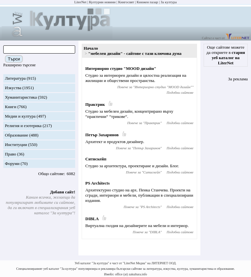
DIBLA (92, 218)
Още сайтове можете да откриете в (226, 55)
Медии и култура (20, 116)
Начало (91, 48)
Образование (16, 135)
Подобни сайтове (180, 92)
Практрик (95, 104)
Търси (14, 59)
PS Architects (97, 183)
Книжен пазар (147, 2)
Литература (15, 78)
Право (10, 154)
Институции (16, 144)
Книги (10, 106)
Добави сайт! (62, 191)
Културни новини (102, 2)
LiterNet (80, 2)
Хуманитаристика (21, 97)
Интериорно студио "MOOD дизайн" (120, 68)
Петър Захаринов (102, 134)
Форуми (12, 163)
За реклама (238, 78)
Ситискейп (95, 158)
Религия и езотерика (23, 125)
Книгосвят (126, 2)
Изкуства (13, 87)
